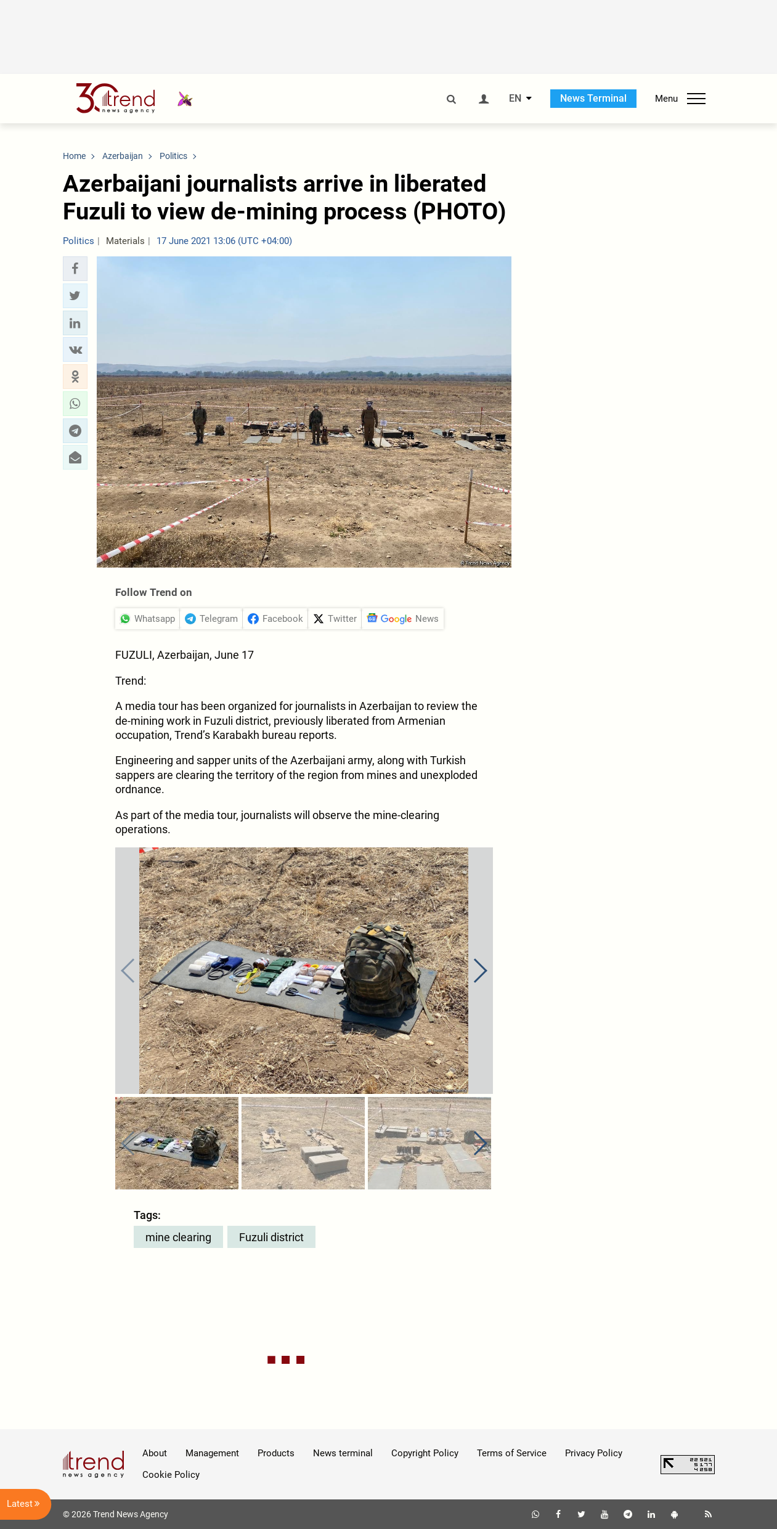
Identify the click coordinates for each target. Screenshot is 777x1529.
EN (515, 99)
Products (276, 1453)
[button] (75, 269)
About (154, 1453)
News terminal (343, 1453)
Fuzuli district (271, 1237)
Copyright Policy (424, 1453)
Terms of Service (512, 1453)
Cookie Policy (171, 1474)
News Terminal (593, 98)
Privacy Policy (593, 1453)
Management (212, 1453)
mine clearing (178, 1237)
